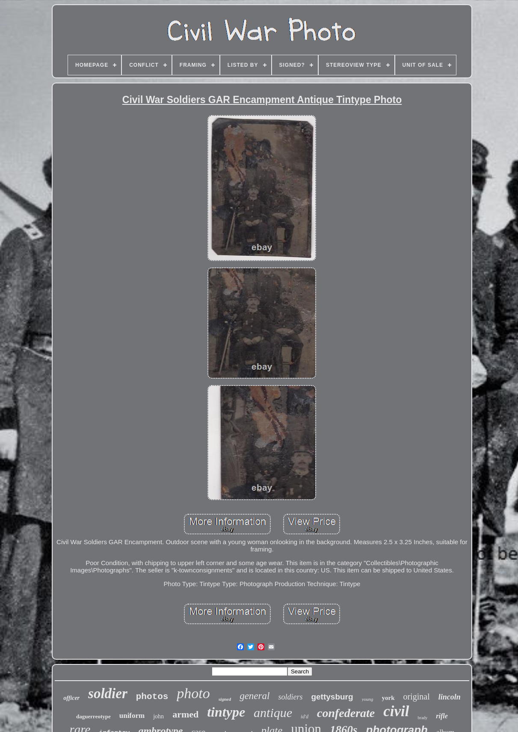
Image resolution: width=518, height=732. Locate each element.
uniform (132, 715)
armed (185, 714)
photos (152, 697)
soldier (107, 693)
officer (71, 698)
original (416, 696)
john (158, 716)
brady (423, 717)
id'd (304, 717)
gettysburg (332, 696)
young (367, 699)
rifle (442, 716)
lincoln (449, 697)
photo (193, 693)
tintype (226, 712)
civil (396, 711)
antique (273, 712)
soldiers (290, 697)
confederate (346, 713)
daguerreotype (93, 716)
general (254, 696)
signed (225, 699)
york (388, 697)
